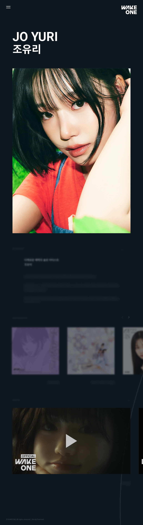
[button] (8, 7)
